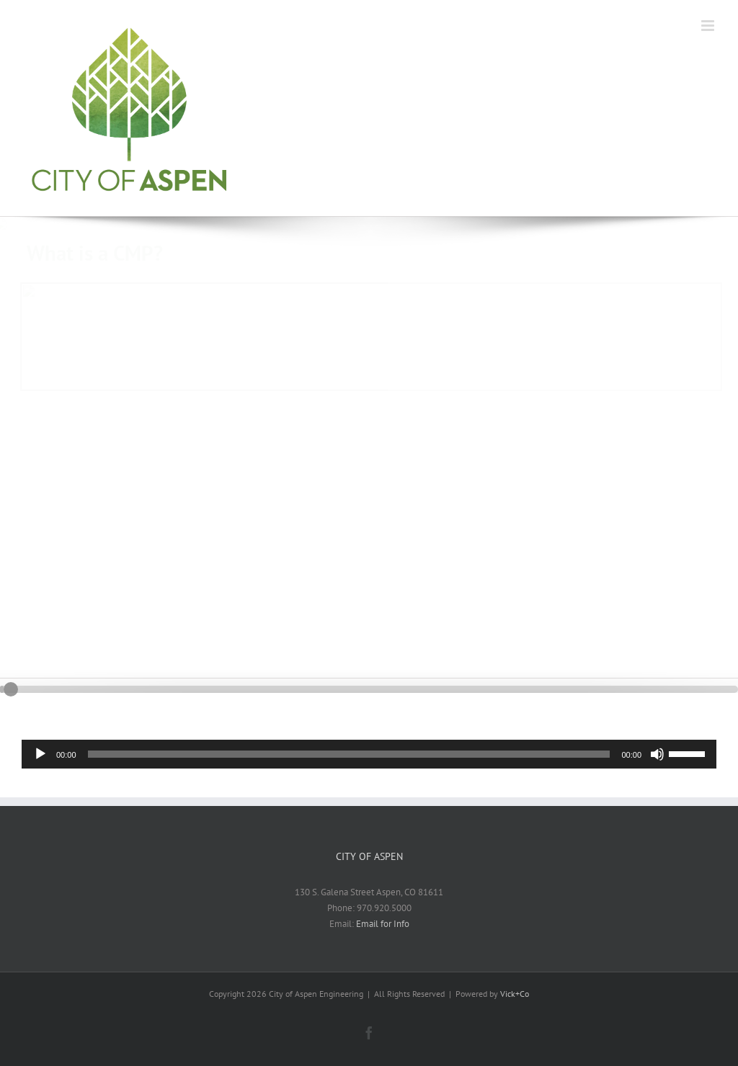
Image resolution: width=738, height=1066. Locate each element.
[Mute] (657, 754)
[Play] (40, 754)
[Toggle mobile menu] (708, 25)
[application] (369, 754)
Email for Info (382, 924)
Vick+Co (514, 993)
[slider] (349, 754)
